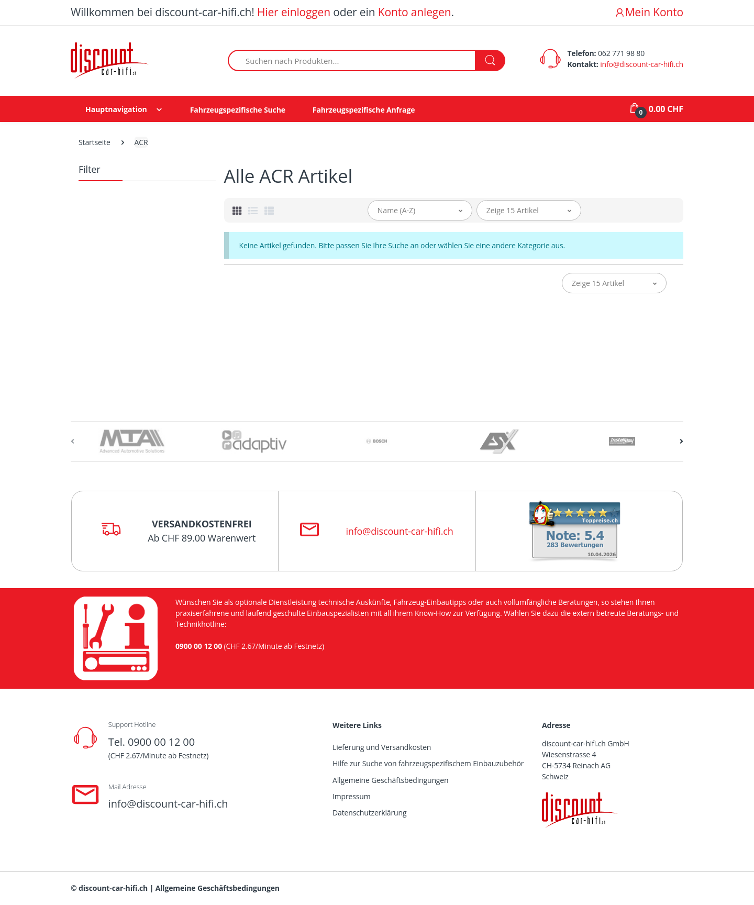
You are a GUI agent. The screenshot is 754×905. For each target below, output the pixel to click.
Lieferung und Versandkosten (381, 747)
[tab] (237, 210)
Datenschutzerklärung (369, 813)
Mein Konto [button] (648, 12)
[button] (420, 210)
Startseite (94, 142)
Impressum (351, 796)
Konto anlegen (414, 12)
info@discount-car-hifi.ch (641, 64)
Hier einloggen (293, 12)
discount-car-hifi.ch (113, 888)
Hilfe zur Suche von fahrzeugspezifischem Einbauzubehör (428, 763)
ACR (141, 142)
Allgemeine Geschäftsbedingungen (390, 780)
